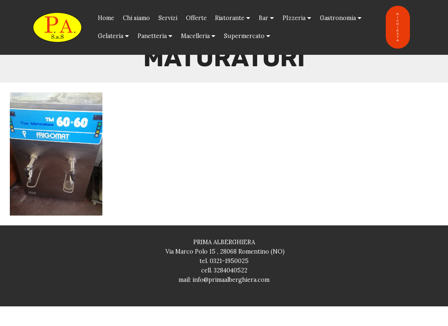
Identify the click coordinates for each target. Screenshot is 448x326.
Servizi (167, 18)
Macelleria (195, 36)
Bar (263, 18)
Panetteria (152, 36)
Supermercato (244, 36)
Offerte (196, 18)
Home (106, 18)
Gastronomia (338, 18)
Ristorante (229, 18)
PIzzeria (294, 18)
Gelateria (110, 36)
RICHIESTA (397, 27)
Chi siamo (136, 18)
